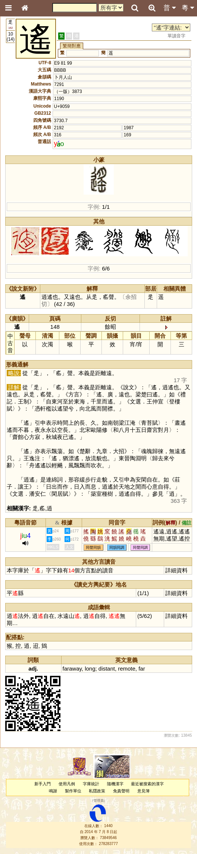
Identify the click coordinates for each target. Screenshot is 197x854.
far (141, 668)
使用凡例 (67, 784)
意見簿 (143, 791)
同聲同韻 (93, 547)
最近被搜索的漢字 (147, 784)
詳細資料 (176, 570)
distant (106, 668)
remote (126, 668)
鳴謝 (53, 791)
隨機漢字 (115, 784)
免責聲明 (121, 791)
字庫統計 (91, 784)
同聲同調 (140, 547)
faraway (72, 668)
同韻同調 (116, 547)
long (90, 668)
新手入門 (42, 784)
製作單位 (73, 791)
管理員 (99, 800)
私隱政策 (97, 791)
